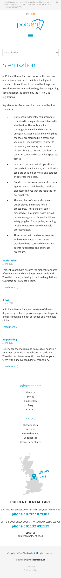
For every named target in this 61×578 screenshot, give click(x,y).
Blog (30, 405)
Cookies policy (30, 570)
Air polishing (9, 339)
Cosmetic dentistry (30, 442)
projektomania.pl (36, 559)
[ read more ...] (10, 287)
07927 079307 (37, 514)
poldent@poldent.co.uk (30, 535)
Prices (30, 397)
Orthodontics (30, 425)
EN (33, 14)
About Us (30, 392)
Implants (30, 429)
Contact (30, 409)
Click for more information (30, 4)
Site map (30, 566)
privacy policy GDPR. (14, 7)
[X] (57, 2)
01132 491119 (37, 526)
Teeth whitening (30, 433)
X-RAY (5, 300)
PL (27, 14)
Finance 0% (30, 401)
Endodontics (30, 438)
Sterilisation (9, 260)
